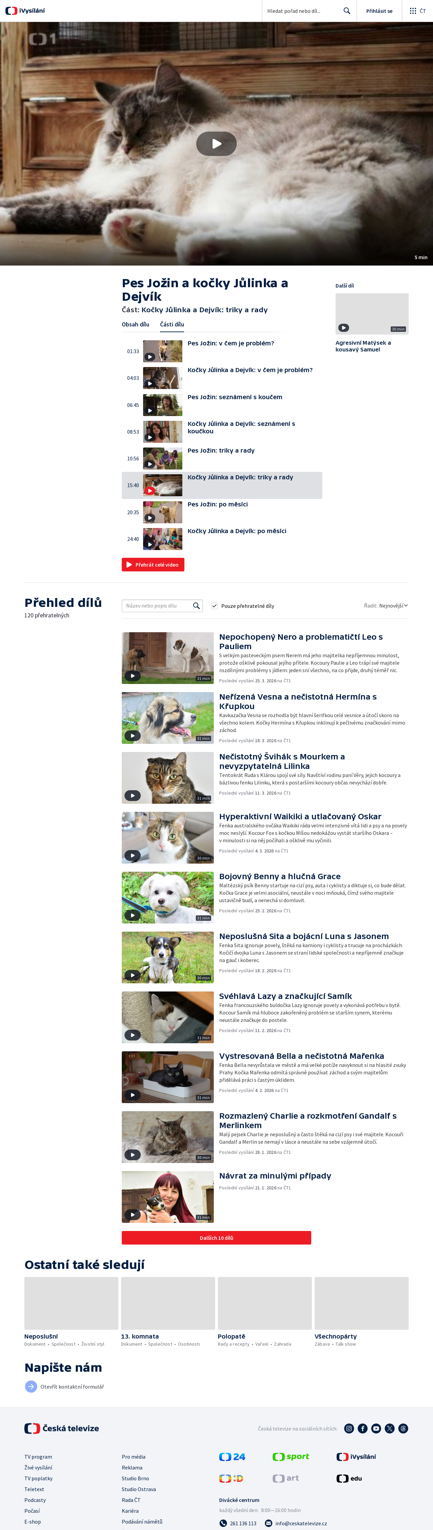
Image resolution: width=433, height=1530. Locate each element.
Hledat (345, 13)
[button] (216, 144)
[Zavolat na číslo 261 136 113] (237, 1523)
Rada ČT (131, 1500)
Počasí (32, 1510)
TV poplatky (38, 1478)
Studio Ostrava (139, 1489)
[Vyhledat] (196, 606)
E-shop (32, 1521)
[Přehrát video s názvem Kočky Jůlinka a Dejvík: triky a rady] (216, 144)
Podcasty (35, 1500)
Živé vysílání (38, 1467)
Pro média (133, 1456)
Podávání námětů (142, 1521)
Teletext (34, 1489)
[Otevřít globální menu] (417, 11)
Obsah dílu (135, 324)
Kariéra (130, 1510)
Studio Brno (135, 1478)
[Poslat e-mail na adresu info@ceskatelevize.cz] (296, 1523)
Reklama (132, 1467)
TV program (38, 1456)
